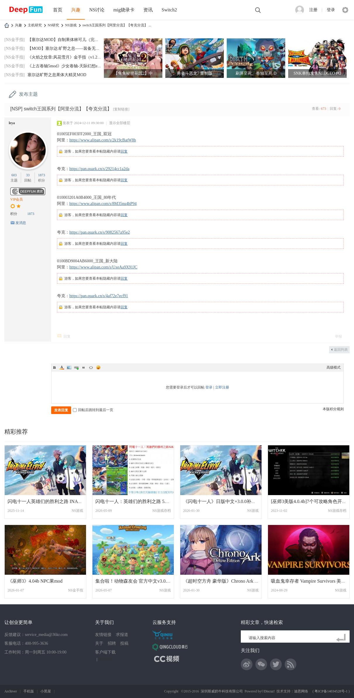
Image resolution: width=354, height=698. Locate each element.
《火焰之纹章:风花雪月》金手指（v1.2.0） (66, 57)
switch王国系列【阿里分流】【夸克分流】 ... (117, 25)
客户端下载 (105, 652)
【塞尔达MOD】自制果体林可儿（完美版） (67, 39)
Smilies (98, 367)
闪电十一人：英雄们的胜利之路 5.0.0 (133, 501)
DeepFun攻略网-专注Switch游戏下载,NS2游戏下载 (6, 25)
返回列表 (341, 350)
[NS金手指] (14, 39)
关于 (99, 643)
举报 (338, 336)
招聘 (112, 643)
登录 (331, 10)
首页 (57, 9)
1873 (41, 175)
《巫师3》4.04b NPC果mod (35, 581)
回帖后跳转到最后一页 (93, 410)
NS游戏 (70, 25)
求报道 (122, 634)
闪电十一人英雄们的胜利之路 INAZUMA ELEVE (57, 501)
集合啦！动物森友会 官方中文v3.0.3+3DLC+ (140, 581)
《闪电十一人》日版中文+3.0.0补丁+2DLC (226, 501)
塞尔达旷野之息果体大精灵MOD (57, 75)
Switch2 (169, 9)
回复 (124, 151)
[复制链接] (121, 109)
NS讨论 (96, 9)
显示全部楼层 (119, 123)
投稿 (124, 643)
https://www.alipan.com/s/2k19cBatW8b (102, 140)
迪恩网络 (301, 691)
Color (62, 367)
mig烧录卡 (124, 9)
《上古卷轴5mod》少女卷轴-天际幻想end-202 (68, 66)
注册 (313, 10)
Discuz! (269, 691)
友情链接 (103, 634)
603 (14, 175)
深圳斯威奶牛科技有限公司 (222, 691)
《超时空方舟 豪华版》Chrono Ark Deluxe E (227, 581)
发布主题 (28, 94)
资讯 (148, 9)
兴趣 (75, 9)
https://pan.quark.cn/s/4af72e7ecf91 (98, 296)
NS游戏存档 (161, 511)
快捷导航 (345, 10)
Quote (84, 367)
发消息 (21, 223)
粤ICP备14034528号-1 (331, 691)
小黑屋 (45, 691)
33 (28, 175)
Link (76, 367)
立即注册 (222, 387)
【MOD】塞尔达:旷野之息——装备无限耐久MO (71, 48)
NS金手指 (75, 590)
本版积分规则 (333, 409)
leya (12, 123)
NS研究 (53, 25)
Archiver (10, 691)
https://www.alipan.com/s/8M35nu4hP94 (103, 203)
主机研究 (35, 25)
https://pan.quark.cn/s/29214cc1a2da (99, 169)
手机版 (28, 691)
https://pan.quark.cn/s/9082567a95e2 (99, 232)
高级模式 (333, 367)
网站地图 (106, 659)
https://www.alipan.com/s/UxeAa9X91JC (103, 267)
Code (91, 367)
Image (69, 367)
